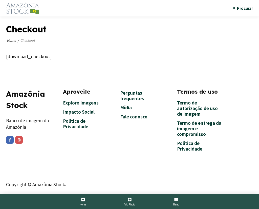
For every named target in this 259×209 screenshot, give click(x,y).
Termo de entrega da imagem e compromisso (199, 128)
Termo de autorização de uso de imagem (197, 108)
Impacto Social (79, 112)
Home (11, 40)
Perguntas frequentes (132, 95)
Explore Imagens (81, 102)
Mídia (126, 107)
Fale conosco (133, 116)
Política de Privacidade (75, 124)
